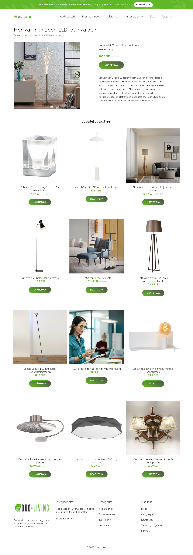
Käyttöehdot (147, 522)
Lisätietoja (111, 67)
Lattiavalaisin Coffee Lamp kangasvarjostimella (153, 282)
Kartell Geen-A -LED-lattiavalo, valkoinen (96, 189)
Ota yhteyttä (147, 516)
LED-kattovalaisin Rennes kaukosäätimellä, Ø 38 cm (40, 463)
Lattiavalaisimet (132, 47)
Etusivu (17, 37)
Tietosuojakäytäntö (151, 527)
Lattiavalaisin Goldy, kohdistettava (40, 280)
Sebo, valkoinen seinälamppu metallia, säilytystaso (153, 373)
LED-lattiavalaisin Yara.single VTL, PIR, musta (96, 371)
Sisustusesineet (91, 18)
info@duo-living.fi (65, 521)
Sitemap (145, 533)
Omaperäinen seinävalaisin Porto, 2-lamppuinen (153, 463)
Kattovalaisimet (134, 18)
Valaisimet (112, 18)
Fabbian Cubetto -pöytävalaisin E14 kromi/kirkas (39, 191)
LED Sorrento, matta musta (96, 280)
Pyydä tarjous (143, 4)
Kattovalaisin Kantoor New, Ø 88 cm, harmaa (97, 463)
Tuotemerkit (169, 18)
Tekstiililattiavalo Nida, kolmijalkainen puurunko (153, 191)
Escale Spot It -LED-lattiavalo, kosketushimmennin (40, 373)
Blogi (152, 18)
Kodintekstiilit (68, 18)
